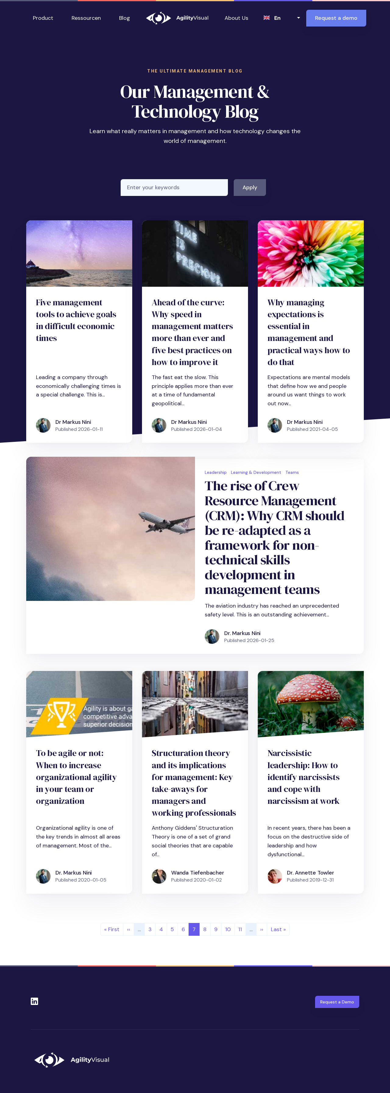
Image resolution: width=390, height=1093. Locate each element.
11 (242, 929)
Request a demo (336, 18)
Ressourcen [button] (86, 18)
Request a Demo (337, 1002)
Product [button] (43, 18)
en (277, 18)
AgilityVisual (177, 18)
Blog (124, 18)
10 (230, 929)
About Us (236, 18)
